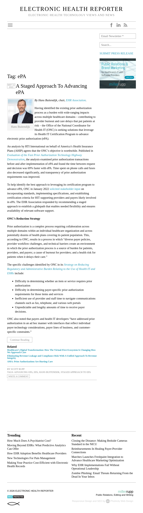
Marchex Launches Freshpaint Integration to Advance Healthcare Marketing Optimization (98, 458)
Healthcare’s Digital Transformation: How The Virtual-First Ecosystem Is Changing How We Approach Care (51, 351)
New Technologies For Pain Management (31, 457)
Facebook (111, 25)
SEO (99, 501)
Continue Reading (20, 339)
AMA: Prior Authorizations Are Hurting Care (30, 361)
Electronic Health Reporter (71, 9)
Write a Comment (19, 376)
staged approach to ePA (76, 372)
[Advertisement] (52, 52)
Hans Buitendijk (49, 372)
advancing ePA (23, 372)
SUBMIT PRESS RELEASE (116, 53)
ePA (36, 372)
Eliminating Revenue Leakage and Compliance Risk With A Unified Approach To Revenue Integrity (52, 356)
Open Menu (10, 25)
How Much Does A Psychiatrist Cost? (29, 440)
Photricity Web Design (121, 501)
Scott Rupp (18, 369)
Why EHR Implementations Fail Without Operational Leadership (95, 466)
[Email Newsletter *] (118, 36)
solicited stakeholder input (65, 188)
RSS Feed (125, 25)
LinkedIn (118, 25)
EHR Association (76, 100)
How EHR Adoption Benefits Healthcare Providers (36, 453)
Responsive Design (82, 501)
